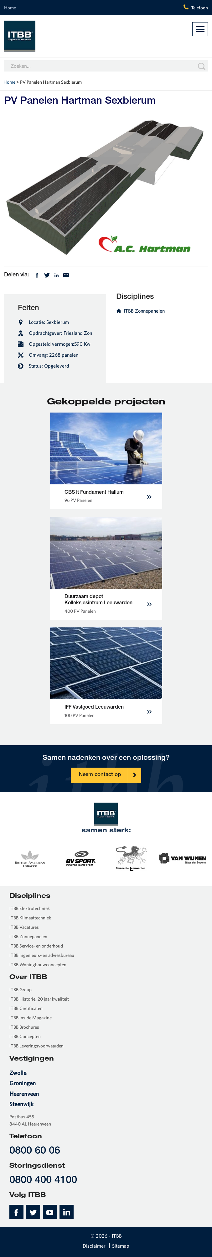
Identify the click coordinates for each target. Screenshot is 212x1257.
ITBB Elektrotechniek (29, 908)
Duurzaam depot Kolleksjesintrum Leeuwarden (98, 600)
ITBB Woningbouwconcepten (37, 964)
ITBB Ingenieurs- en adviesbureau (41, 955)
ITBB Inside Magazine (30, 1017)
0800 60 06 (34, 1151)
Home (10, 7)
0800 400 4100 (43, 1180)
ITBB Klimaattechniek (30, 917)
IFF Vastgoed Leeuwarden (94, 707)
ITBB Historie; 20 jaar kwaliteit (39, 999)
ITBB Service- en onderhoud (36, 945)
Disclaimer (94, 1246)
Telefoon (199, 7)
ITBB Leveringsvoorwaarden (36, 1045)
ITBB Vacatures (24, 927)
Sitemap (120, 1246)
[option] (29, 858)
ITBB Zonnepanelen (140, 310)
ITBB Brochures (24, 1027)
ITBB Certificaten (26, 1008)
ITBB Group (20, 989)
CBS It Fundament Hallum (94, 492)
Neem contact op (110, 775)
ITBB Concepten (25, 1036)
